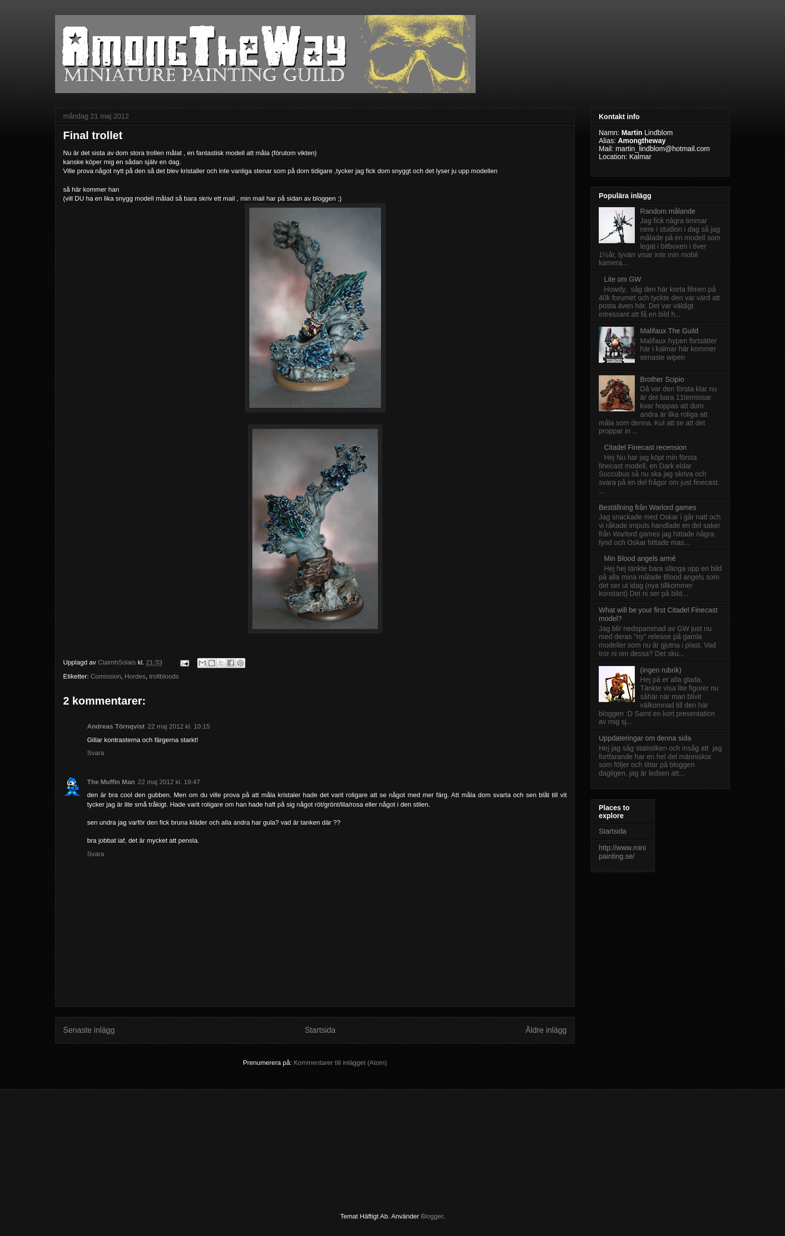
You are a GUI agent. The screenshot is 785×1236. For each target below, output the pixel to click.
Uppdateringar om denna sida (645, 738)
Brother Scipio (662, 379)
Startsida (320, 1030)
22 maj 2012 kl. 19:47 (169, 782)
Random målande (668, 211)
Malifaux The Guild (669, 331)
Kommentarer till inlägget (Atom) (339, 1062)
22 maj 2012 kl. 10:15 (179, 726)
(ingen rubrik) (660, 670)
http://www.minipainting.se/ (622, 852)
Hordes (135, 676)
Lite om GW (622, 279)
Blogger (432, 1216)
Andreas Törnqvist (116, 726)
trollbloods (164, 676)
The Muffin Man (111, 782)
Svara (95, 753)
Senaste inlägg (89, 1030)
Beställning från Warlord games (647, 507)
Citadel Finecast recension (645, 447)
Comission (106, 676)
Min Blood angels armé (640, 558)
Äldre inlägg (546, 1030)
